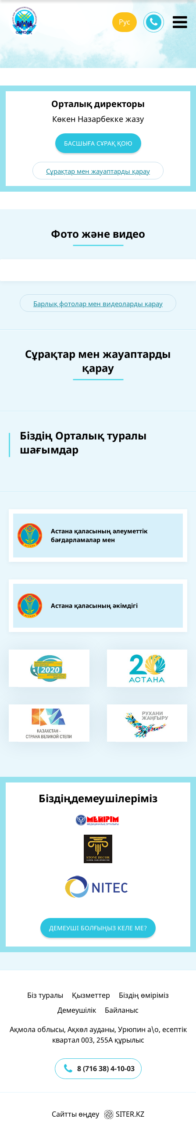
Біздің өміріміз (144, 995)
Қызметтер (91, 995)
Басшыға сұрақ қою (98, 143)
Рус (124, 22)
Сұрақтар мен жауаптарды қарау (98, 171)
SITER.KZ (124, 1114)
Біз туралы (45, 995)
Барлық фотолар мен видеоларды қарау (98, 303)
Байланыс (122, 1010)
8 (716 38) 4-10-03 (106, 1068)
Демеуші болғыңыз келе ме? (98, 928)
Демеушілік (76, 1010)
